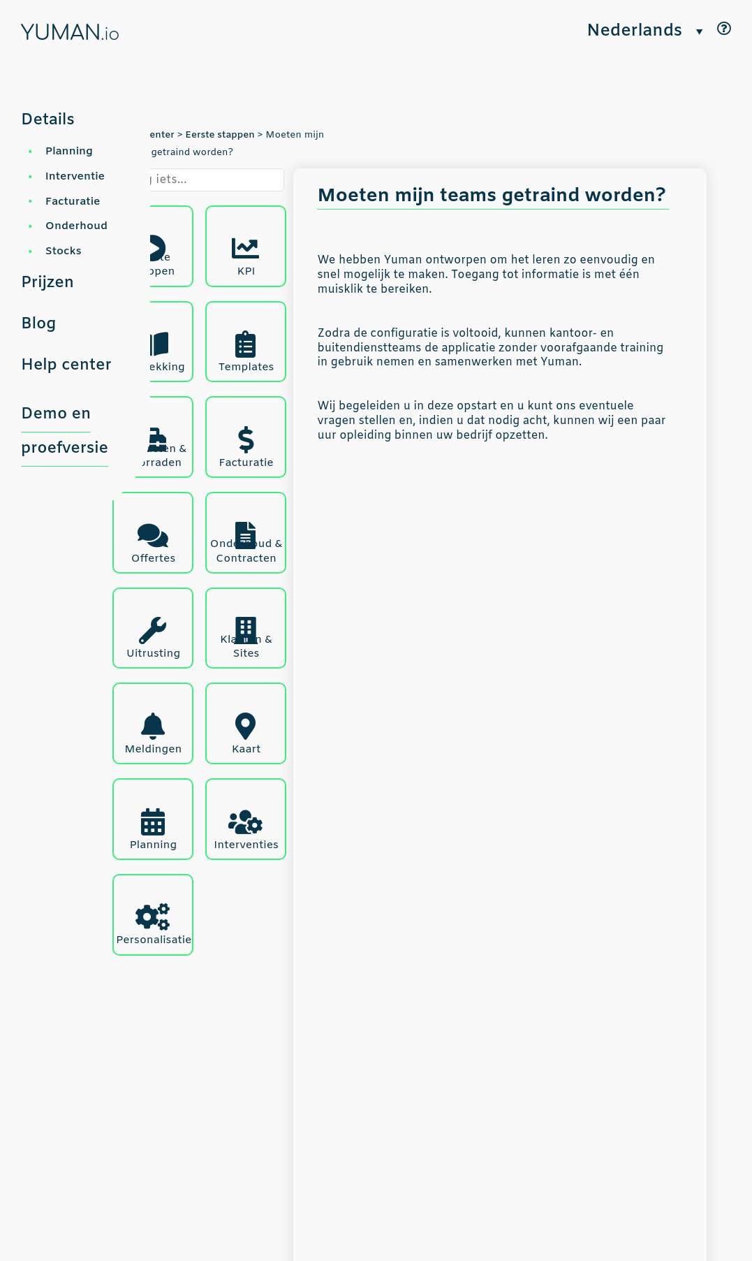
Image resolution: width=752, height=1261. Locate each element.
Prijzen (47, 282)
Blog (38, 324)
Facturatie (73, 201)
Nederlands (634, 32)
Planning (69, 151)
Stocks (63, 251)
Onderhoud (76, 226)
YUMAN (70, 33)
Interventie (75, 176)
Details (48, 120)
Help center (66, 365)
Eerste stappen (220, 135)
